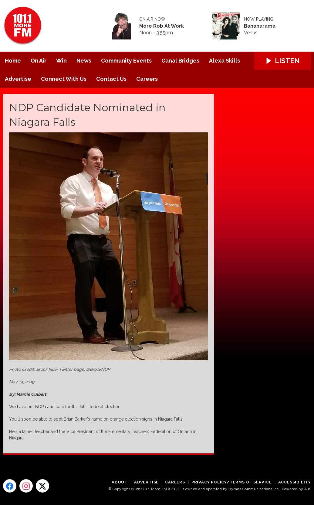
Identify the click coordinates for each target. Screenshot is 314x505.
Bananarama (259, 26)
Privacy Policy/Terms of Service (231, 482)
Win (61, 60)
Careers (147, 79)
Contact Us (111, 79)
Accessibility (294, 482)
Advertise (18, 79)
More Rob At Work (161, 26)
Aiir (307, 489)
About (120, 482)
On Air (38, 60)
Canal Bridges (180, 60)
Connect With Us (63, 79)
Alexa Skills (224, 60)
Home (13, 60)
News (83, 60)
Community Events (126, 60)
